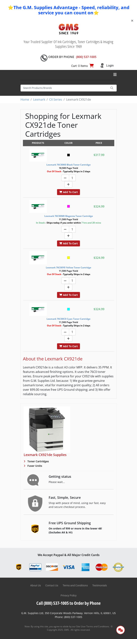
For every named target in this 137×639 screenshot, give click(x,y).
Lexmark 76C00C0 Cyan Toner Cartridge (68, 318)
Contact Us (51, 585)
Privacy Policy (69, 595)
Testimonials (99, 585)
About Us (35, 585)
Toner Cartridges (38, 461)
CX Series (55, 99)
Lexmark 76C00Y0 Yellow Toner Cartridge (68, 267)
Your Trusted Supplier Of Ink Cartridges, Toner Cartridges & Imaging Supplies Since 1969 (68, 44)
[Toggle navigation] (115, 74)
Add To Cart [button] (68, 192)
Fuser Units (34, 466)
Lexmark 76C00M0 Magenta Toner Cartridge (68, 216)
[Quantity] (72, 178)
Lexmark (39, 99)
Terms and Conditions (75, 585)
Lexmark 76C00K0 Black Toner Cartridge (68, 164)
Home (25, 99)
